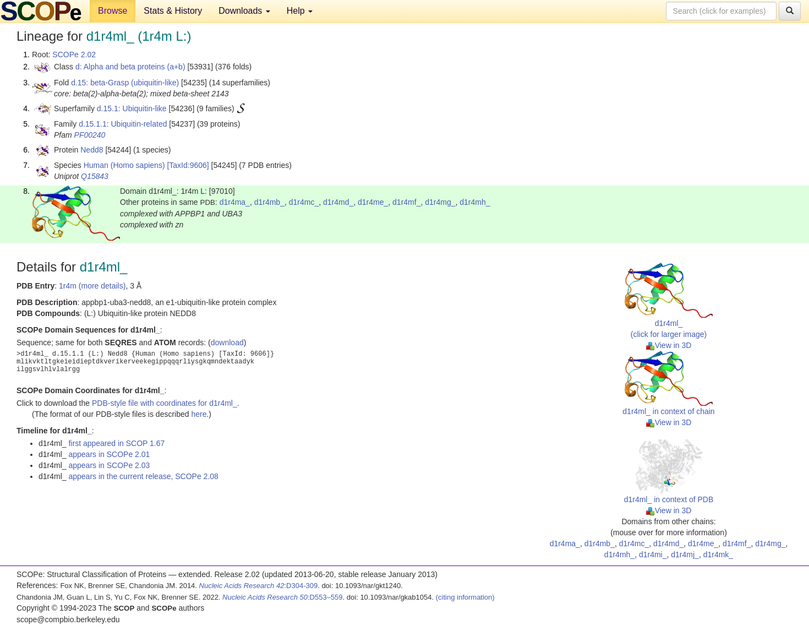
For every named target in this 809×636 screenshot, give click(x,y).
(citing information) (465, 597)
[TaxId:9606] (188, 165)
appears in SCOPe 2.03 (109, 465)
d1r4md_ (338, 202)
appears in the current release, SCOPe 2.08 (143, 476)
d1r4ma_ (235, 202)
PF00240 (90, 135)
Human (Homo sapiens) (124, 165)
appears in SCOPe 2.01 (109, 454)
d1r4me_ (373, 202)
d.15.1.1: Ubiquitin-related (123, 123)
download (227, 342)
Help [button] (300, 10)
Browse (112, 10)
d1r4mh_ (475, 202)
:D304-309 (258, 585)
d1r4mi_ (653, 554)
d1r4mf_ (406, 202)
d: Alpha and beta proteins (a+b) (130, 66)
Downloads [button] (244, 10)
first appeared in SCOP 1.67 (116, 443)
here (198, 414)
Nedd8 (91, 149)
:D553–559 (282, 597)
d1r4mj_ (685, 554)
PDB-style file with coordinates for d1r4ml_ (164, 403)
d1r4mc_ (304, 202)
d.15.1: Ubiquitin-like (132, 108)
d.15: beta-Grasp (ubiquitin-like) (125, 82)
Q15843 (94, 176)
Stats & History (173, 10)
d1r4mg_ (440, 202)
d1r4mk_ (718, 554)
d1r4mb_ (269, 202)
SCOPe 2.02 (74, 54)
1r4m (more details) (92, 285)
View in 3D (669, 345)
